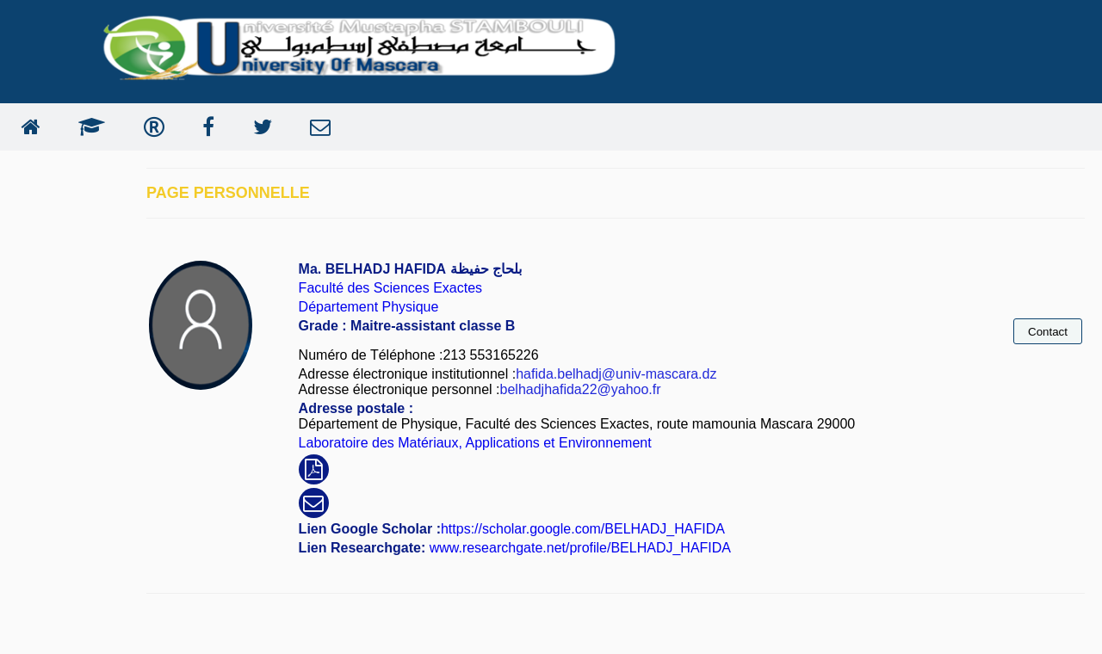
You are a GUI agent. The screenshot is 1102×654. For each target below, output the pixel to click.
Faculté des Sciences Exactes (390, 288)
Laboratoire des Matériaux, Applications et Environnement (475, 442)
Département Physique (369, 306)
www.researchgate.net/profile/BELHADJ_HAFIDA (578, 547)
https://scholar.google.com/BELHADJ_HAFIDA (583, 528)
